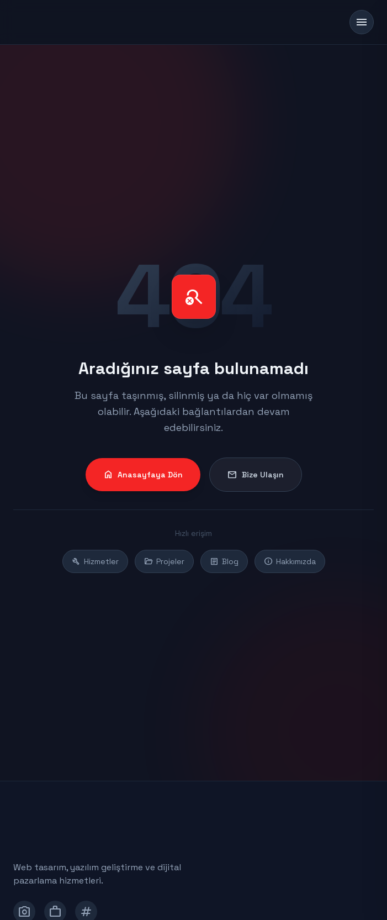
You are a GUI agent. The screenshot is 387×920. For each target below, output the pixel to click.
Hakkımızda (290, 561)
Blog (224, 561)
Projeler (164, 561)
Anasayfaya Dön (143, 474)
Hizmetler (95, 561)
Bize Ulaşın (255, 474)
